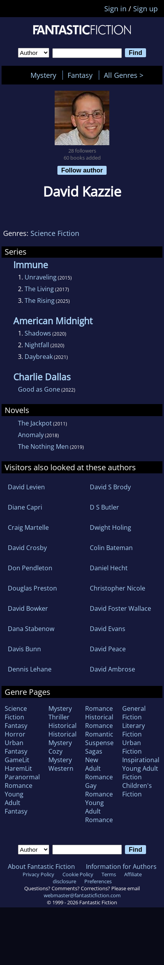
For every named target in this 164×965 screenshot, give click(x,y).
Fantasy (80, 75)
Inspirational (140, 760)
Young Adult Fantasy (16, 803)
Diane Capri (25, 507)
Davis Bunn (24, 649)
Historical (62, 725)
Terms (109, 874)
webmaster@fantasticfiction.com (82, 895)
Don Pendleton (30, 568)
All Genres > (125, 75)
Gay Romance (99, 789)
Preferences (98, 881)
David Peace (108, 649)
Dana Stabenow (31, 628)
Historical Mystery (62, 738)
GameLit (17, 760)
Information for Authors (121, 866)
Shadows (38, 333)
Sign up (145, 8)
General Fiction (134, 712)
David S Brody (110, 487)
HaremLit (18, 768)
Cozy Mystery (60, 755)
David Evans (107, 628)
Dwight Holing (110, 527)
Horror (15, 734)
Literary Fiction (133, 729)
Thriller (59, 717)
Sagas (93, 751)
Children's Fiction (137, 789)
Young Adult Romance (99, 811)
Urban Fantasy (16, 747)
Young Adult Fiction (140, 772)
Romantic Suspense (99, 738)
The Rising (40, 300)
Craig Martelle (28, 527)
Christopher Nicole (117, 588)
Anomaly (31, 435)
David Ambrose (112, 669)
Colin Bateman (111, 547)
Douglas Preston (32, 588)
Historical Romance (99, 721)
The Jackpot (35, 423)
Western (60, 768)
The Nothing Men (43, 446)
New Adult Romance (99, 768)
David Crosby (27, 547)
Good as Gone (39, 389)
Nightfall (37, 345)
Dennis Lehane (30, 669)
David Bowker (28, 608)
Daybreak (39, 356)
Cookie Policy (77, 874)
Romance (99, 708)
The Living (39, 289)
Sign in (115, 8)
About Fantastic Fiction (41, 866)
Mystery (43, 75)
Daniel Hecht (109, 568)
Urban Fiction (132, 747)
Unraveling (41, 277)
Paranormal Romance (22, 781)
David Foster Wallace (120, 608)
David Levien (26, 487)
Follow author (82, 170)
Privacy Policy (38, 874)
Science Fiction (54, 233)
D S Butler (104, 507)
